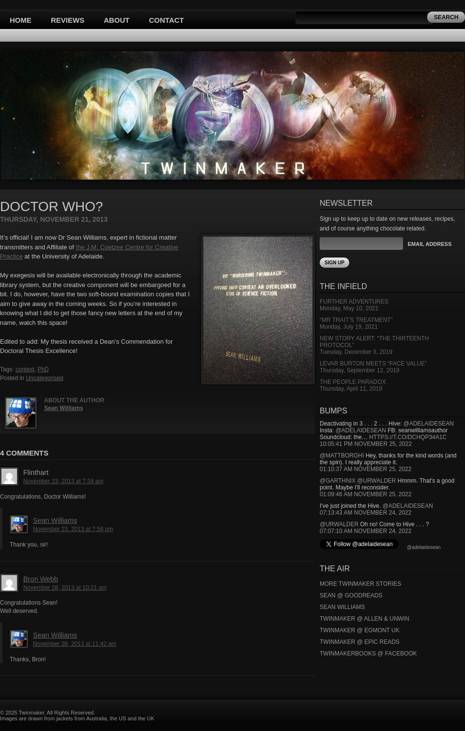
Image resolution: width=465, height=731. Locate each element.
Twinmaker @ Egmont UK (360, 630)
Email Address (429, 244)
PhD (42, 369)
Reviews (67, 20)
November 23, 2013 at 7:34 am (63, 481)
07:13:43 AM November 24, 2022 (365, 512)
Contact (166, 20)
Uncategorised (44, 378)
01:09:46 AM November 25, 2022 (365, 494)
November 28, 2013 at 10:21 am (65, 587)
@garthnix (338, 480)
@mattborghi (342, 455)
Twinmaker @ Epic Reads (360, 642)
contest (25, 369)
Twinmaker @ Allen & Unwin (364, 618)
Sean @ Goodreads (351, 595)
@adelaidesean (428, 423)
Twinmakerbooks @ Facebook (368, 653)
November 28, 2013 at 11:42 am (74, 643)
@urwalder (376, 480)
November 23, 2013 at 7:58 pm (73, 529)
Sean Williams (63, 408)
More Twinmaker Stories (360, 583)
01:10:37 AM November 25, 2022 (365, 469)
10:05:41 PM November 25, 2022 (366, 444)
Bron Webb (40, 579)
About (116, 20)
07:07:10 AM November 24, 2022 (365, 531)
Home (20, 20)
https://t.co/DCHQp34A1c (408, 437)
